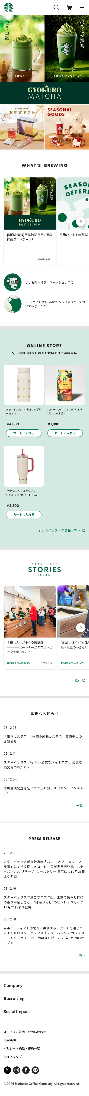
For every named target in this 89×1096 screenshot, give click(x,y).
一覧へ (78, 680)
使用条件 (10, 1040)
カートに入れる (23, 433)
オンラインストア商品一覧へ (61, 530)
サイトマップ (13, 1056)
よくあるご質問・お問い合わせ (25, 1032)
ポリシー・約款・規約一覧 (22, 1048)
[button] (80, 221)
